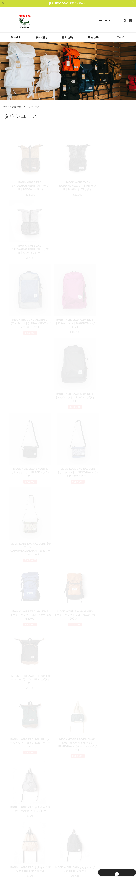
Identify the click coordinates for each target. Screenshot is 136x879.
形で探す (16, 37)
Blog (117, 20)
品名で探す (42, 37)
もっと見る (68, 645)
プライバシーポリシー (81, 855)
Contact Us (55, 840)
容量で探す (68, 37)
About (108, 20)
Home (99, 20)
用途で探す (94, 37)
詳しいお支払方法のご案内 (50, 763)
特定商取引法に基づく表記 (107, 855)
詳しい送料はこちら (53, 717)
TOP (64, 855)
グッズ (120, 37)
